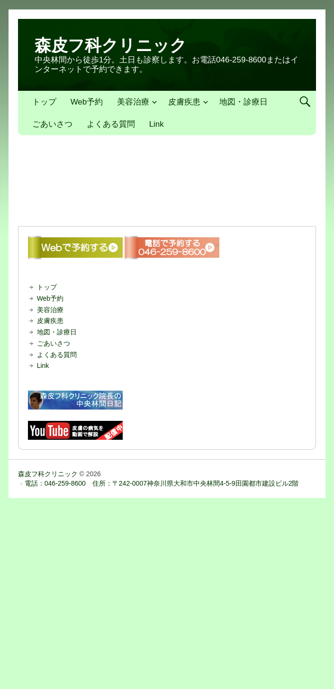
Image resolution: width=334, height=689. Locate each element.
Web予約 (87, 101)
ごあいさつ (52, 124)
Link (156, 124)
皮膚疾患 (184, 101)
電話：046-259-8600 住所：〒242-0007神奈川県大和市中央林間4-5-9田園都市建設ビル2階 (162, 483)
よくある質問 (111, 124)
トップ (44, 101)
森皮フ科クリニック (111, 45)
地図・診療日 (243, 101)
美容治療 (133, 101)
